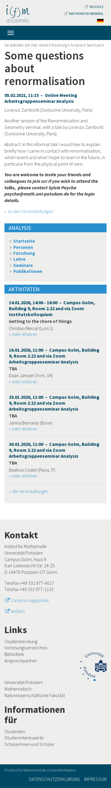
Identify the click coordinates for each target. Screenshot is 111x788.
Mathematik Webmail (84, 13)
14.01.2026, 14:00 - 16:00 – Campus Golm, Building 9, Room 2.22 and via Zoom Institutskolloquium (52, 308)
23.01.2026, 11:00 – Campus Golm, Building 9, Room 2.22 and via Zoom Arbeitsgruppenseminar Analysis (54, 403)
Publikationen (27, 271)
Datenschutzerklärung (54, 779)
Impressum (95, 779)
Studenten (14, 731)
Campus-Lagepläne (30, 600)
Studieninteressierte (24, 738)
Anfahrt (18, 611)
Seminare (94, 45)
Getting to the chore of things (40, 321)
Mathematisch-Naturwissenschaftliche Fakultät (34, 692)
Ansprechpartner (20, 661)
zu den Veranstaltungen (30, 211)
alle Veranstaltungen (30, 491)
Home (43, 45)
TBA (13, 368)
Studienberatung (20, 641)
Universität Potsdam (23, 682)
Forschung (59, 45)
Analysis (76, 45)
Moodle (94, 6)
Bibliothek (14, 654)
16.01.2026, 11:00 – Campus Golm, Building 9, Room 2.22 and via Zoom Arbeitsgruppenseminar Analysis (54, 356)
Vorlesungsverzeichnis (25, 648)
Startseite (24, 241)
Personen (23, 247)
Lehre (19, 259)
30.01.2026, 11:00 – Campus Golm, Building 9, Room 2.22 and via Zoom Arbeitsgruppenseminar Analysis (54, 450)
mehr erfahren (24, 334)
